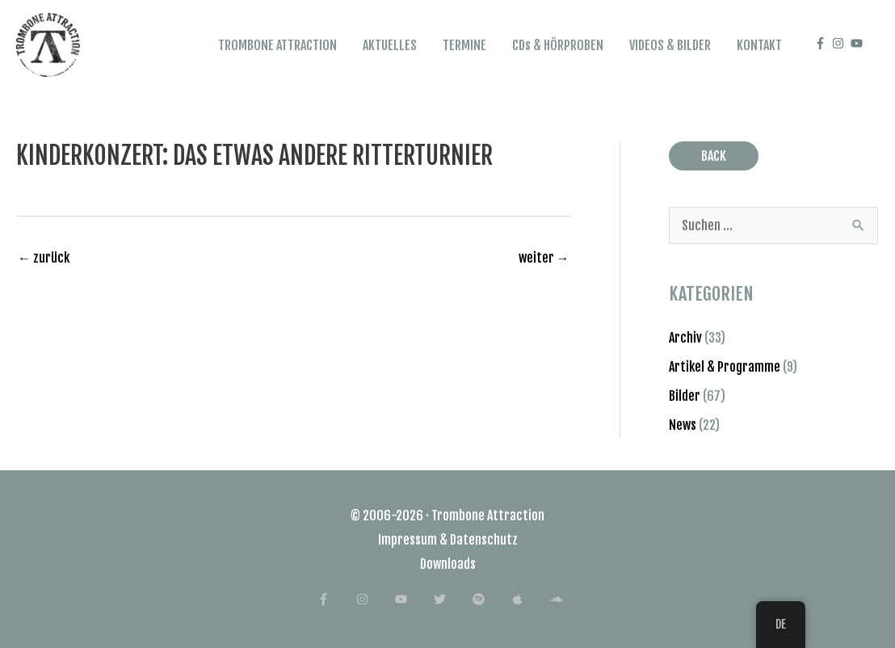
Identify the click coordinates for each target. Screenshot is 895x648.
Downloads (448, 564)
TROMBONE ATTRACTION (277, 45)
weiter (544, 258)
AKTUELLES (390, 45)
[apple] (529, 599)
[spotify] (491, 599)
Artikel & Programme (724, 367)
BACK (713, 156)
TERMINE (464, 45)
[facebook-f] (822, 43)
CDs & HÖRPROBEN (557, 45)
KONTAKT (759, 45)
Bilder (684, 396)
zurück (43, 258)
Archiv (685, 338)
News (682, 425)
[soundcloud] (564, 599)
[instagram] (840, 43)
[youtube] (859, 43)
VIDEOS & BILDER (670, 45)
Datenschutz (484, 540)
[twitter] (452, 599)
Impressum (407, 540)
